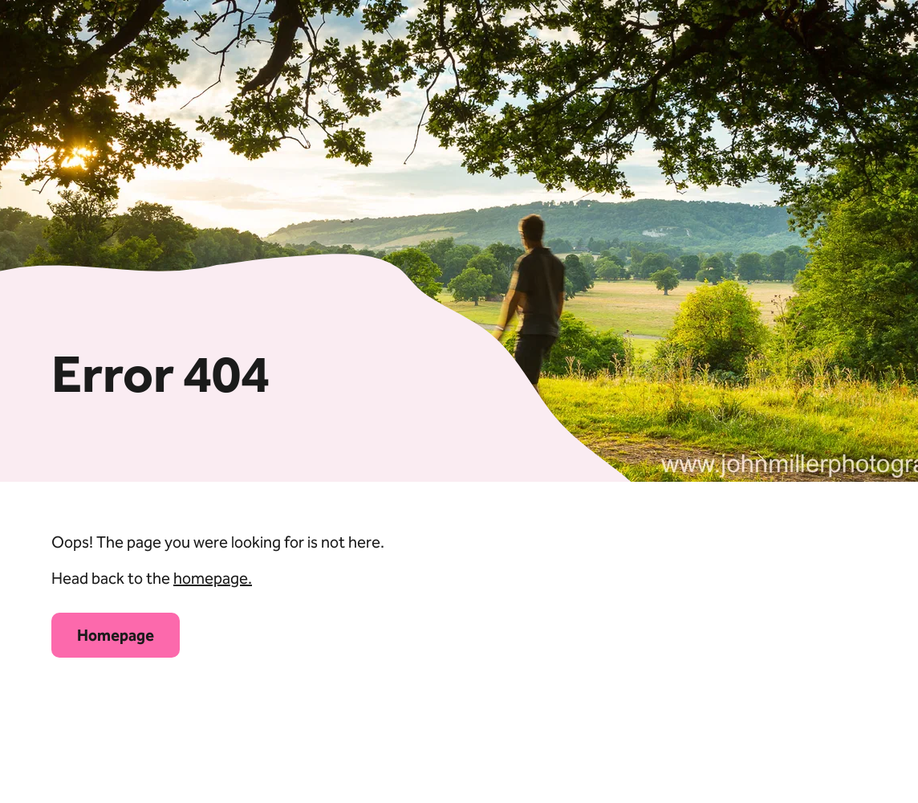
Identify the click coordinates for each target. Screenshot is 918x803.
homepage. (212, 578)
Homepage (115, 635)
